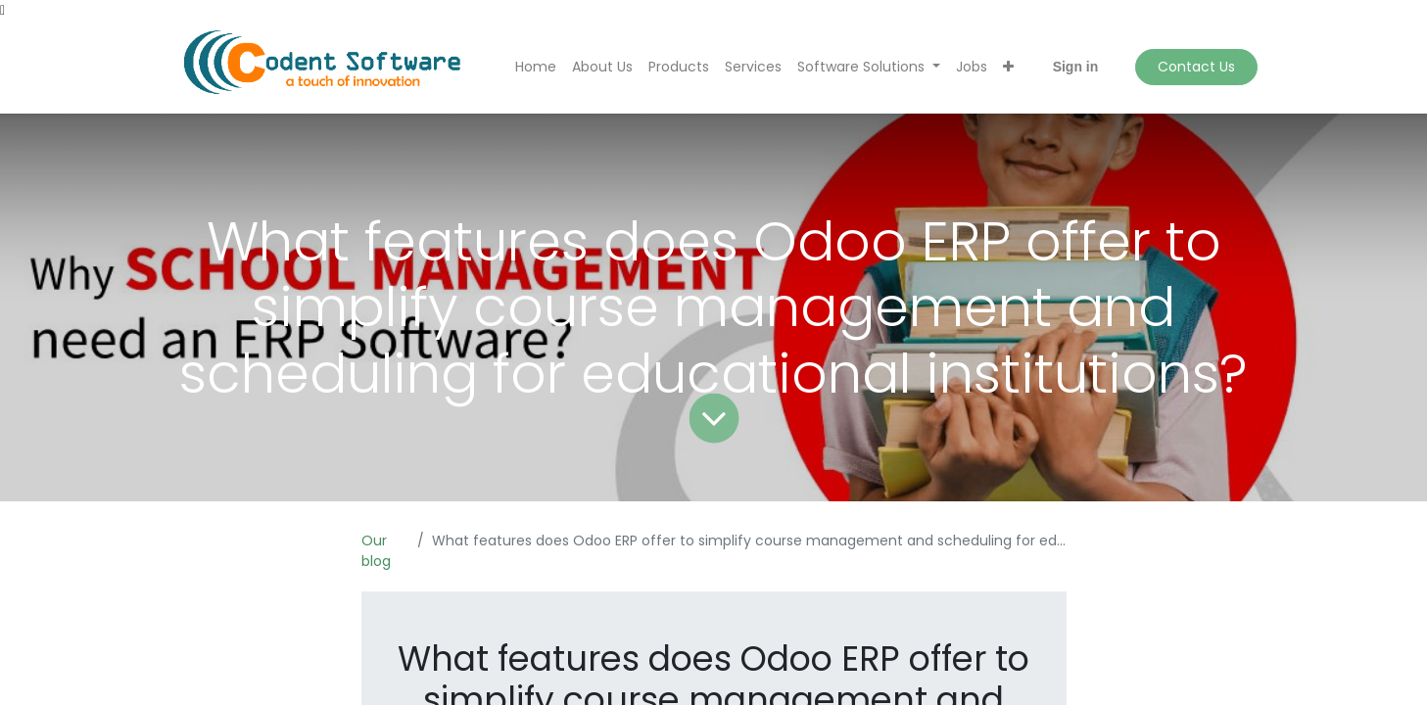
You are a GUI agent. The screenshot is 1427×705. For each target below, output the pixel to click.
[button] (1008, 67)
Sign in (1076, 66)
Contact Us (1196, 66)
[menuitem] (535, 67)
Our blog (376, 551)
